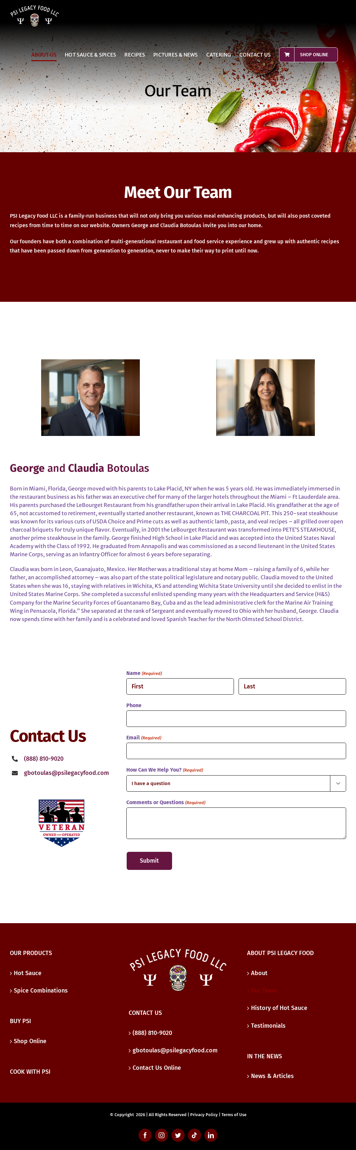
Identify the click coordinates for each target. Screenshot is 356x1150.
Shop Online (30, 1041)
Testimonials (268, 1025)
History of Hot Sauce (279, 1008)
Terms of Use (233, 1114)
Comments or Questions (165, 802)
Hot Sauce (27, 973)
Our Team (264, 990)
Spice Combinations (41, 990)
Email (143, 738)
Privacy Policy (204, 1114)
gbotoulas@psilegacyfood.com (66, 773)
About (259, 973)
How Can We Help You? (164, 770)
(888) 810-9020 (152, 1033)
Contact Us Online (157, 1067)
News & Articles (272, 1076)
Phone (133, 705)
